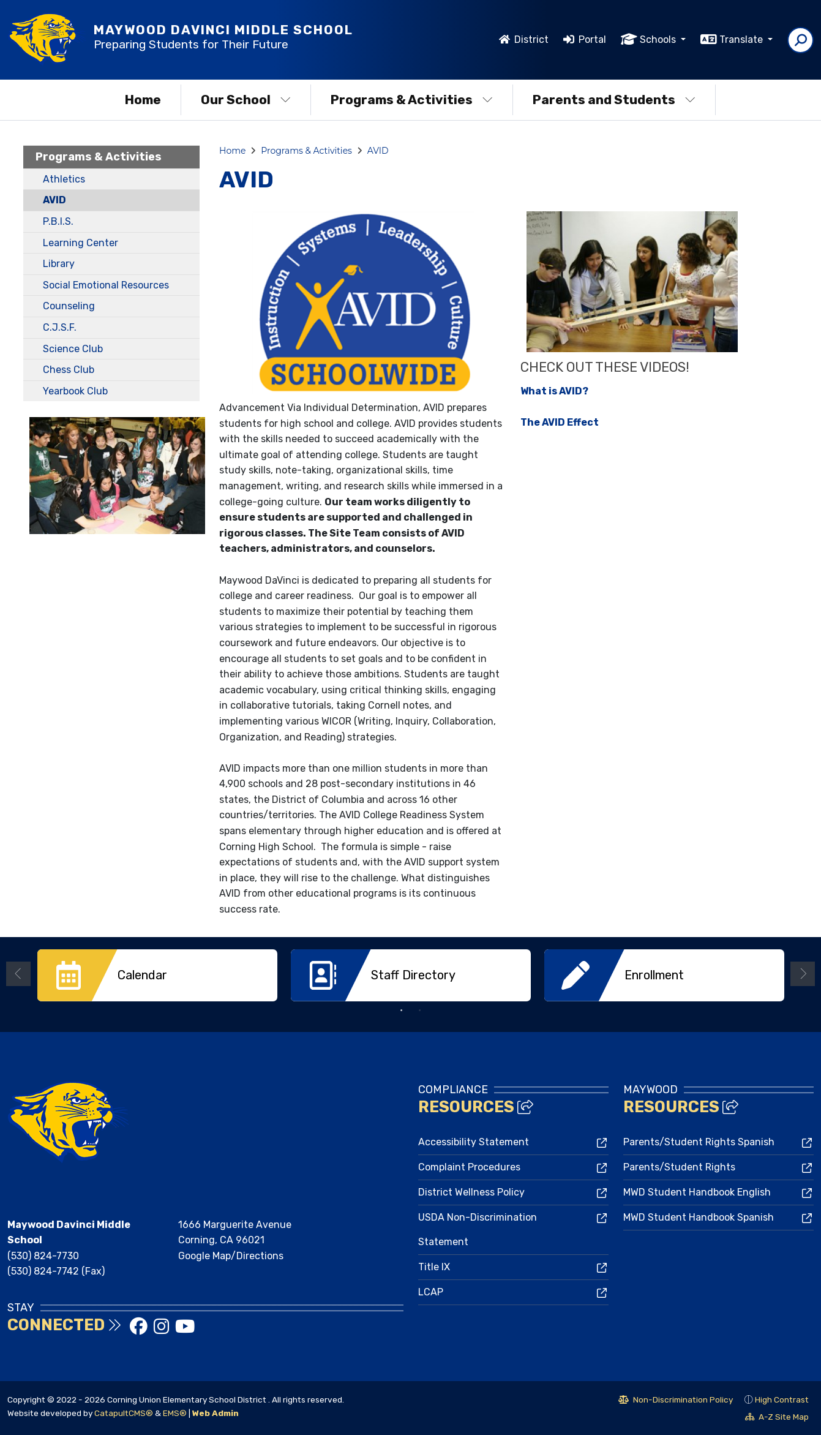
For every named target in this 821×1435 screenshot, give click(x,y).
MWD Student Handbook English (697, 1192)
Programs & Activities (412, 99)
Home (143, 99)
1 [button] (402, 1010)
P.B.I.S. (58, 221)
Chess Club (68, 369)
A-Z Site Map (777, 1418)
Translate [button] (742, 39)
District (531, 39)
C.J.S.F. (60, 327)
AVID (54, 200)
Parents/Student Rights (679, 1167)
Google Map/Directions (230, 1256)
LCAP (430, 1292)
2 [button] (420, 1010)
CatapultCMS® (123, 1413)
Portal (592, 39)
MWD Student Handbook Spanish (698, 1217)
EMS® (175, 1413)
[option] (157, 975)
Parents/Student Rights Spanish (698, 1142)
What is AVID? (554, 391)
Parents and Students (614, 99)
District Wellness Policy (471, 1192)
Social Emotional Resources (106, 285)
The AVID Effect (559, 422)
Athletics (64, 179)
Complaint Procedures (469, 1167)
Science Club (73, 349)
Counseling (69, 306)
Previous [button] (18, 974)
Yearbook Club (75, 391)
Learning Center (80, 243)
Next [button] (802, 974)
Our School (246, 99)
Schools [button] (659, 39)
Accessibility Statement (473, 1142)
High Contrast (782, 1399)
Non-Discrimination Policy (675, 1401)
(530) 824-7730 (43, 1256)
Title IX (434, 1267)
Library (59, 263)
